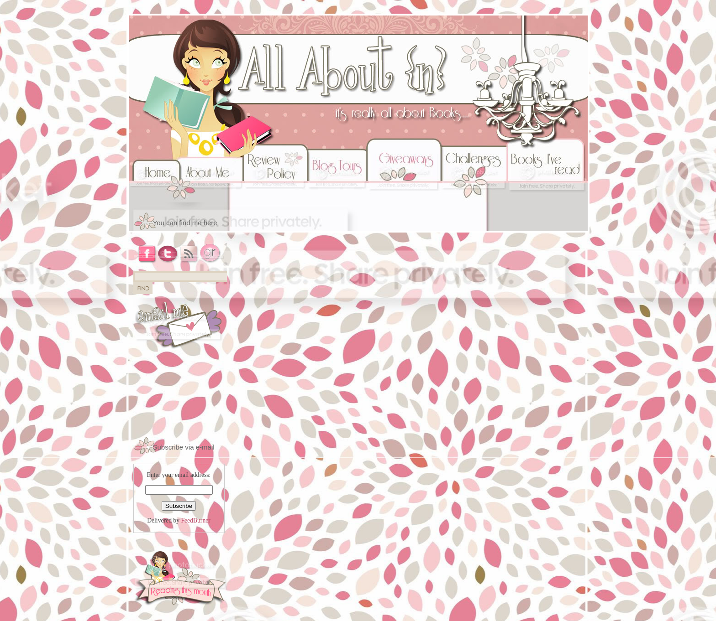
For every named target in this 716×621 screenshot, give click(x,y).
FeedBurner (195, 520)
